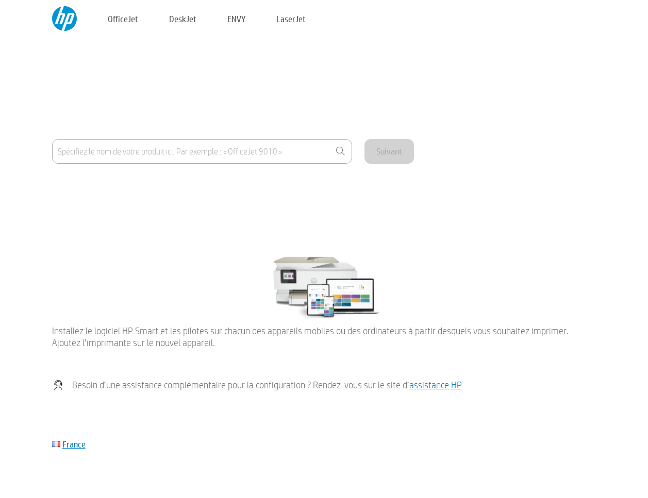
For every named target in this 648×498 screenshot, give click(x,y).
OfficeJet (123, 19)
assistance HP (435, 385)
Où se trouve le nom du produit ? (104, 185)
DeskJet (182, 19)
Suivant (389, 151)
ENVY (236, 19)
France (74, 444)
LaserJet (291, 19)
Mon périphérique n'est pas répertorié (113, 210)
